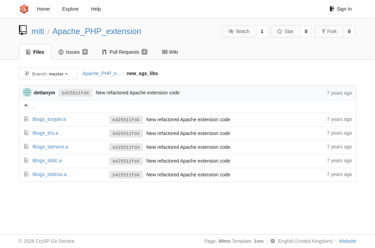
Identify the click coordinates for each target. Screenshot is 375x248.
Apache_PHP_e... (101, 73)
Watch (239, 31)
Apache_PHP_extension (96, 31)
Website (347, 241)
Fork (329, 31)
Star (285, 31)
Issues (73, 52)
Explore (70, 9)
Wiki (170, 52)
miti (37, 31)
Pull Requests (124, 52)
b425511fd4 (75, 93)
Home (43, 9)
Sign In (341, 9)
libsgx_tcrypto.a (49, 119)
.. (34, 106)
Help (96, 9)
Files (35, 52)
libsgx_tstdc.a (47, 160)
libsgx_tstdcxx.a (49, 174)
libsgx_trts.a (45, 133)
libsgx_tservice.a (50, 146)
